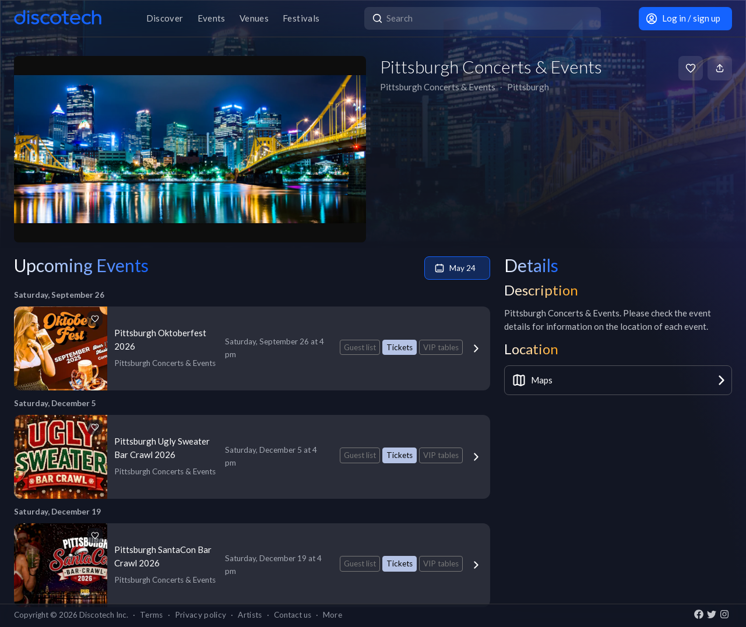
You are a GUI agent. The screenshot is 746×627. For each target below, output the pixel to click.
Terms (151, 614)
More (332, 614)
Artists (250, 614)
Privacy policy (201, 614)
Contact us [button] (292, 614)
